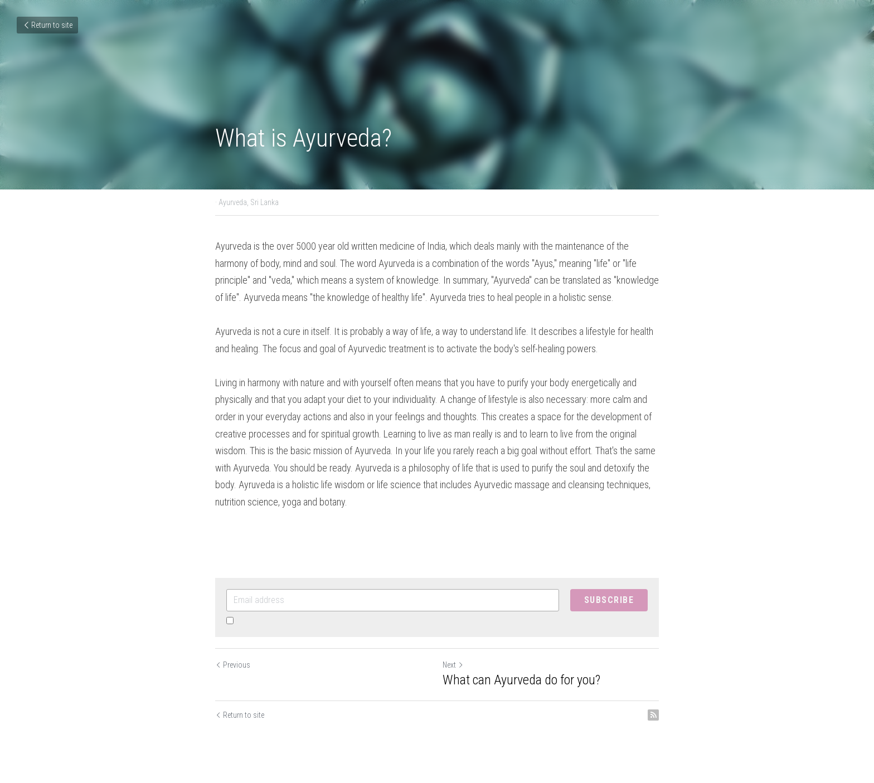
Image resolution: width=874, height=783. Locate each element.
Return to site (47, 25)
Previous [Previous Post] (232, 664)
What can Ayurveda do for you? (521, 680)
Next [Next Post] (453, 664)
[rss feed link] (653, 715)
